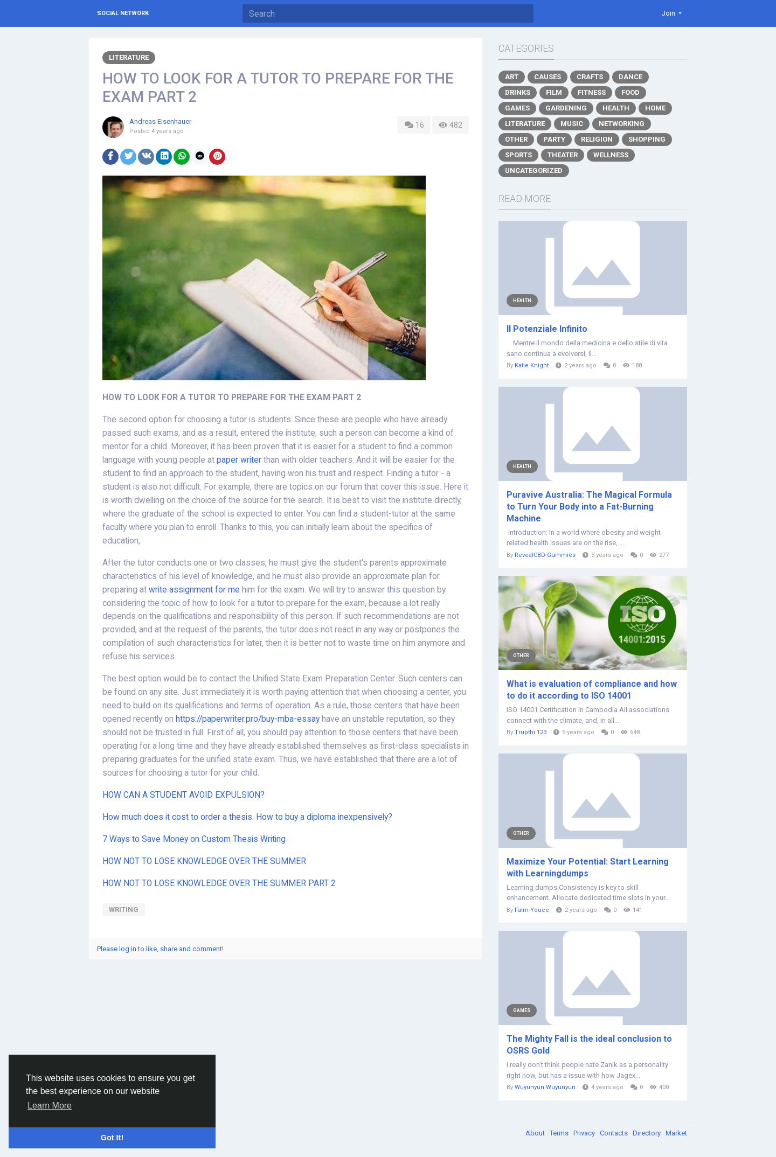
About (535, 1133)
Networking (622, 124)
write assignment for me (194, 590)
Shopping (647, 139)
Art (511, 77)
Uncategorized (534, 170)
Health (615, 108)
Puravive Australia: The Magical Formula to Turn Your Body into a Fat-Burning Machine (589, 507)
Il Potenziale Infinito (547, 329)
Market (676, 1133)
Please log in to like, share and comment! (160, 949)
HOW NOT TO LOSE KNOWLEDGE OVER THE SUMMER (204, 861)
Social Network (123, 13)
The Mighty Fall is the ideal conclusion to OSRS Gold (589, 1045)
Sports (518, 155)
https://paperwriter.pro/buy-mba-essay (248, 719)
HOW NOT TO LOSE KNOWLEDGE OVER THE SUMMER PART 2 (219, 883)
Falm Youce (532, 910)
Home (655, 108)
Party (554, 139)
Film (554, 92)
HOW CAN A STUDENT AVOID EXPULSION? (183, 795)
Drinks (517, 92)
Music (571, 124)
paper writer (239, 460)
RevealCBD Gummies (545, 555)
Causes (547, 77)
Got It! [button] (112, 1137)
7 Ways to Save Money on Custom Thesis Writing (194, 839)
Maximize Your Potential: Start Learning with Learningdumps (588, 867)
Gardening (566, 108)
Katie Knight (532, 365)
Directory (647, 1133)
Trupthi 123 (530, 732)
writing (123, 909)
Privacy (585, 1133)
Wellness (610, 155)
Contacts (614, 1133)
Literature (129, 57)
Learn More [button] (49, 1105)
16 (414, 125)
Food (630, 92)
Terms (560, 1133)
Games (517, 108)
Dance (630, 77)
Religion (597, 139)
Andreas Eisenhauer (160, 121)
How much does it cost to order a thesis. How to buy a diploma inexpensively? (247, 817)
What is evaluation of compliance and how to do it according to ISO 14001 (592, 690)
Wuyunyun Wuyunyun (545, 1087)
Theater (563, 155)
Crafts (590, 77)
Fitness (592, 92)
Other (516, 139)
